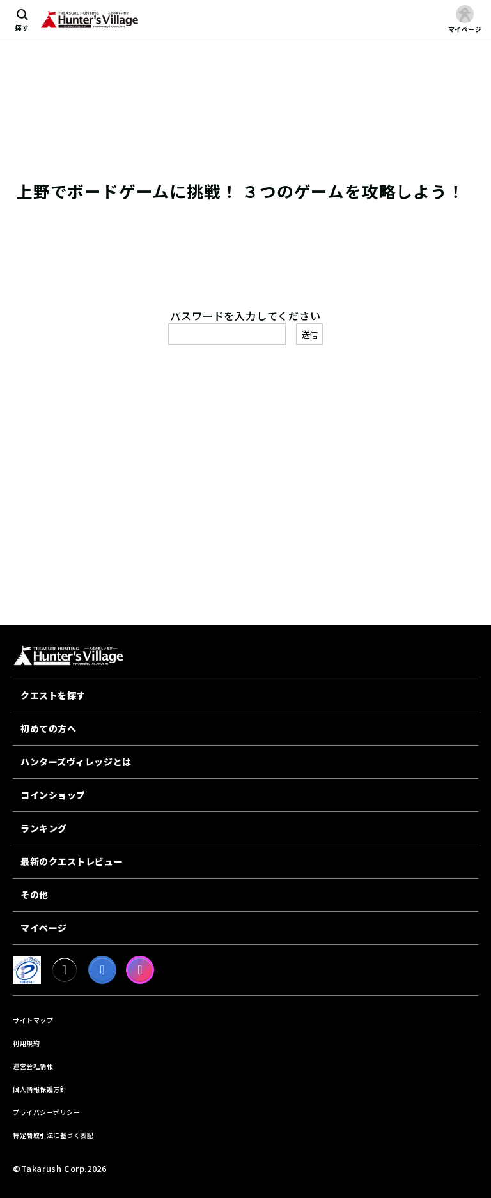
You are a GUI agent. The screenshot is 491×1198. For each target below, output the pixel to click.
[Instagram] (140, 970)
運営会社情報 (33, 1066)
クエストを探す (53, 695)
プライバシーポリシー (46, 1112)
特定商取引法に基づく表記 (53, 1135)
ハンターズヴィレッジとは (76, 761)
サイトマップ (33, 1020)
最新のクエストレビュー (71, 861)
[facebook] (102, 970)
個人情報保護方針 (39, 1089)
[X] (65, 970)
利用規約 (26, 1043)
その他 (34, 894)
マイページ (43, 927)
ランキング (43, 828)
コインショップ (53, 794)
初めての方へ (48, 728)
